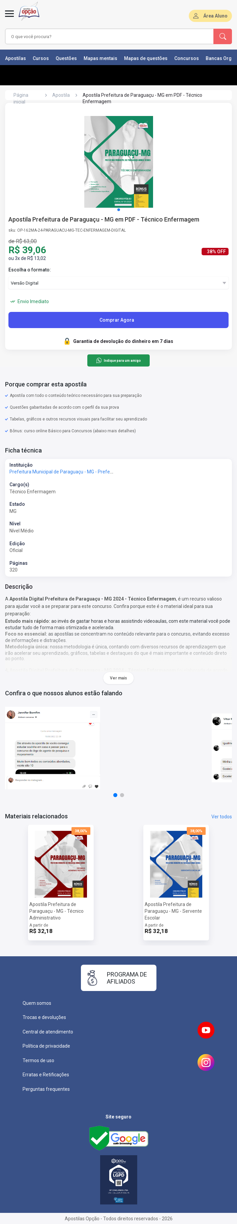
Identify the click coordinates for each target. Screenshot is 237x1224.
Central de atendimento (48, 1031)
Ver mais (118, 678)
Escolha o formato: (29, 269)
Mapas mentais (100, 58)
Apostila (61, 95)
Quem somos (37, 1003)
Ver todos (221, 816)
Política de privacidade (46, 1046)
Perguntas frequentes (46, 1089)
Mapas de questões (146, 58)
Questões (66, 58)
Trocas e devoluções (44, 1017)
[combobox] (101, 36)
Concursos (186, 58)
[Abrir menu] (9, 17)
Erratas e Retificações (46, 1074)
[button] (118, 209)
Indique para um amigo (118, 360)
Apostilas (15, 58)
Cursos (41, 58)
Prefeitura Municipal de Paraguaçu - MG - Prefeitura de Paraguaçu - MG (85, 471)
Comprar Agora (116, 320)
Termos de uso (38, 1060)
